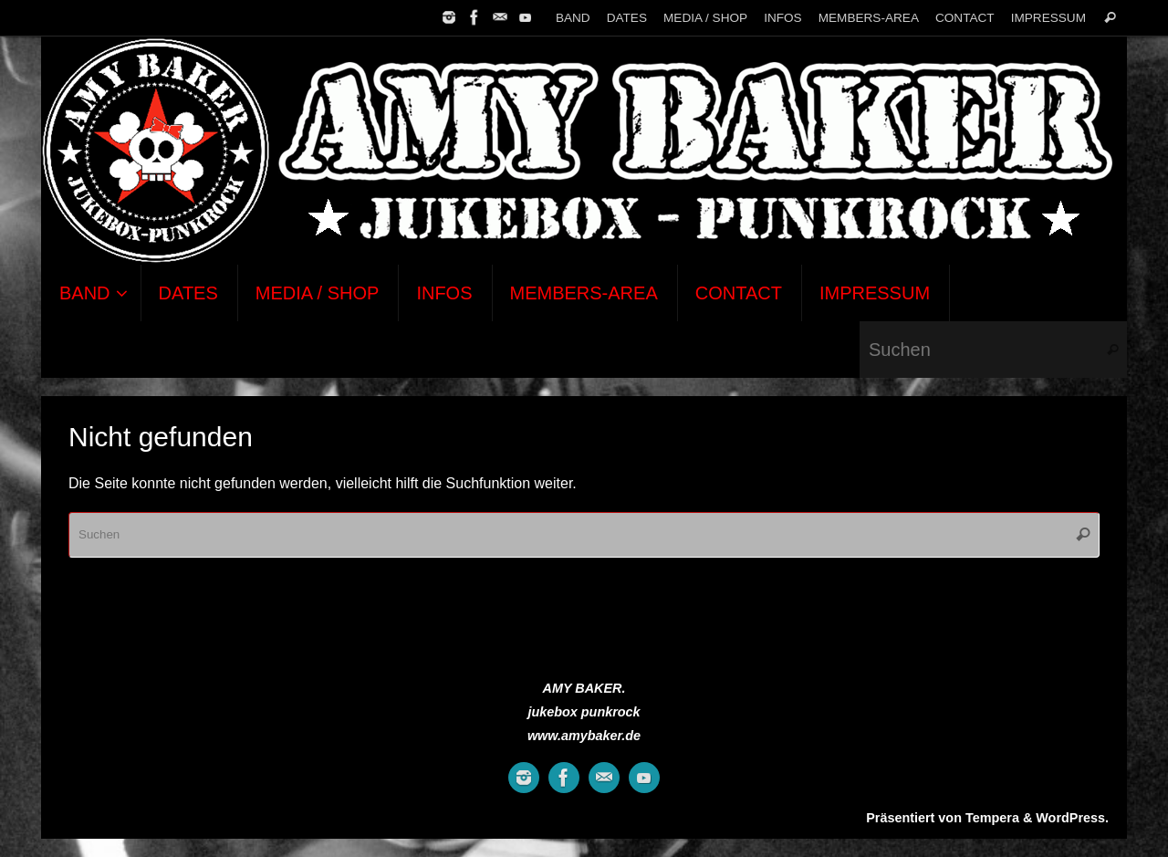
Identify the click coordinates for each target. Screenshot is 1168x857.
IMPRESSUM (1048, 18)
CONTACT (965, 18)
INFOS (783, 18)
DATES (627, 18)
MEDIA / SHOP (705, 18)
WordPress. (1072, 817)
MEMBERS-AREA (869, 18)
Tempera (992, 817)
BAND (573, 18)
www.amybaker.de (584, 735)
